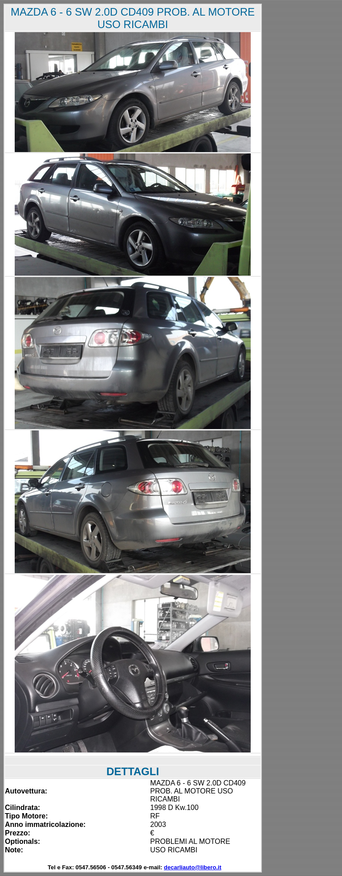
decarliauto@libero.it (192, 867)
